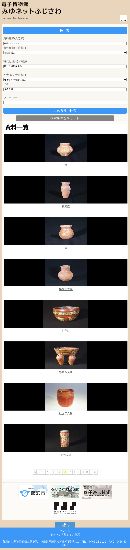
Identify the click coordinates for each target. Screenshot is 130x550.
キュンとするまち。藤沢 (65, 534)
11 (87, 472)
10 (83, 472)
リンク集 (65, 530)
